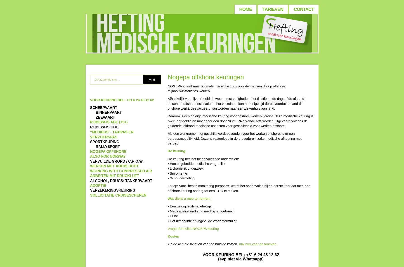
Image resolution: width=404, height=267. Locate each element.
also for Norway (108, 156)
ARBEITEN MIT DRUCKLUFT (114, 176)
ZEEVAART (105, 117)
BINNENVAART (109, 112)
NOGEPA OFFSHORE (108, 152)
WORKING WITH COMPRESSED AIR (121, 171)
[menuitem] (245, 8)
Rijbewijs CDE (104, 127)
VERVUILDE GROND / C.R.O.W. (117, 161)
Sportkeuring (104, 142)
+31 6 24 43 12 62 (140, 100)
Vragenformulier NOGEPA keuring (193, 229)
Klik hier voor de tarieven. (258, 244)
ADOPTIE (98, 186)
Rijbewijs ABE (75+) (109, 122)
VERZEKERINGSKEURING (112, 190)
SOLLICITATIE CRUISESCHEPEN (118, 195)
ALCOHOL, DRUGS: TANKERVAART (121, 181)
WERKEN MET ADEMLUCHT (114, 166)
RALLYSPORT (108, 147)
